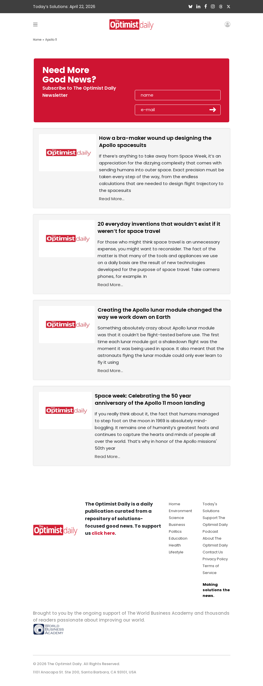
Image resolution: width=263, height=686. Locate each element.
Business (177, 524)
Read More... (111, 199)
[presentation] (167, 76)
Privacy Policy (215, 559)
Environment (180, 511)
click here (103, 533)
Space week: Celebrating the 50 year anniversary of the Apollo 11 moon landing (150, 399)
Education (178, 538)
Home (37, 40)
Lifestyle (176, 552)
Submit (212, 109)
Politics (175, 531)
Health (175, 545)
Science (176, 517)
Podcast (210, 531)
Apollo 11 (51, 40)
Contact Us (213, 552)
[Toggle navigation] (35, 24)
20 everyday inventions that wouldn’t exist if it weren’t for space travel (159, 227)
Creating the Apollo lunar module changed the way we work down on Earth (160, 313)
